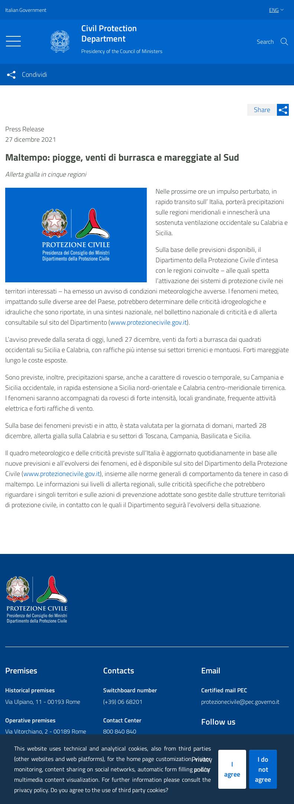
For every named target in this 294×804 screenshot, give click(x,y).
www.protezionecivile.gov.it (61, 474)
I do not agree (263, 769)
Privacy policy (202, 764)
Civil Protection (122, 33)
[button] (284, 41)
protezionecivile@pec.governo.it (240, 701)
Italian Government (25, 10)
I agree (232, 769)
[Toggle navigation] (13, 41)
